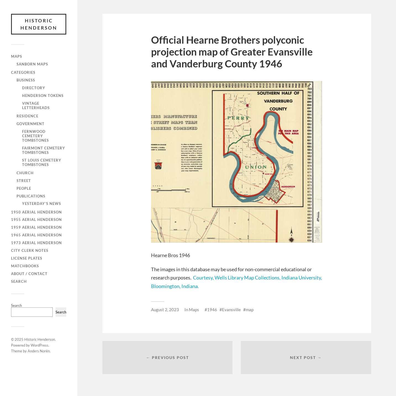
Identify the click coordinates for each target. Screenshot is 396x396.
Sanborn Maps (32, 64)
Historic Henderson (38, 24)
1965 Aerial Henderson (36, 235)
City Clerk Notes (29, 250)
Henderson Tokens (43, 95)
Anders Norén (39, 351)
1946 (212, 309)
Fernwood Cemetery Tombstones (35, 135)
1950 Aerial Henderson (36, 212)
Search (19, 281)
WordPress (39, 345)
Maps (16, 56)
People (24, 188)
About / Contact (29, 273)
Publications (31, 196)
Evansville (231, 309)
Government (30, 124)
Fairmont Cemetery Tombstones (43, 150)
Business (26, 80)
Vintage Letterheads (36, 105)
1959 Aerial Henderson (36, 227)
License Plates (26, 258)
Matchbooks (25, 266)
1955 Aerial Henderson (36, 219)
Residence (27, 116)
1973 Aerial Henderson (36, 243)
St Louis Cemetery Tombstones (41, 162)
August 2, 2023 (165, 309)
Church (25, 173)
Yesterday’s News (41, 203)
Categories (23, 72)
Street (24, 180)
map (250, 309)
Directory (33, 88)
